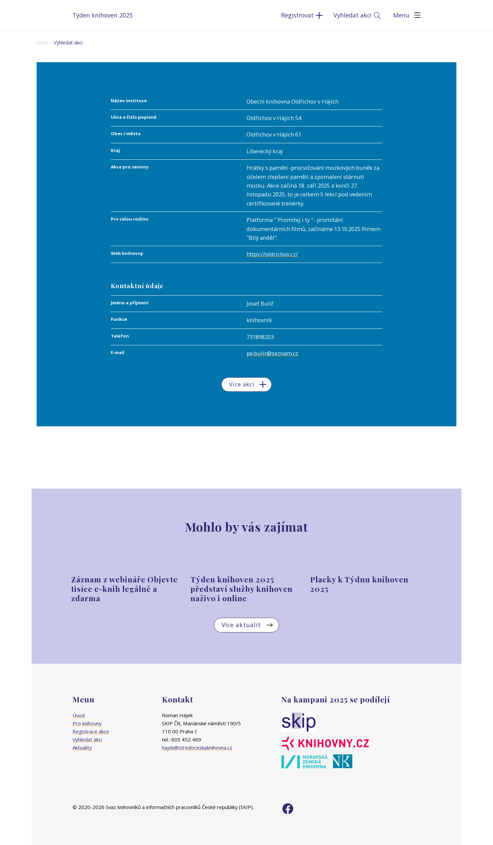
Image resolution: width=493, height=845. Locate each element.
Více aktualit (241, 625)
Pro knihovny (87, 723)
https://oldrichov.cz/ (272, 254)
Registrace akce (91, 731)
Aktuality (82, 747)
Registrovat (297, 15)
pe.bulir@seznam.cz (272, 353)
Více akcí (242, 384)
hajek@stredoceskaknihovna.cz (197, 747)
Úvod (42, 42)
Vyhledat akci (352, 15)
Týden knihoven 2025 (103, 15)
